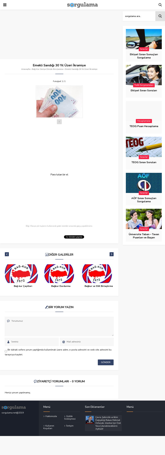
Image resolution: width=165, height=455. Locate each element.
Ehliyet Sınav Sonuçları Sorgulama (144, 56)
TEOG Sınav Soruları (143, 162)
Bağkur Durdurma (98, 286)
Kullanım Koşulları (48, 427)
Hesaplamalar (144, 121)
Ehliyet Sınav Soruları (144, 90)
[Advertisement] (59, 35)
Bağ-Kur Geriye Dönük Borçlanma (47, 69)
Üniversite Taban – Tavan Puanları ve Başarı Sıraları (144, 237)
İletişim (69, 425)
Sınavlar (144, 49)
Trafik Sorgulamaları (143, 85)
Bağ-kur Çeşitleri (61, 286)
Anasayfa (25, 69)
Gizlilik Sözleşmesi (70, 417)
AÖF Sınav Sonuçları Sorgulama (143, 200)
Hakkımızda (51, 416)
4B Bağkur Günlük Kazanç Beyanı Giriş (23, 288)
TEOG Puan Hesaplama (144, 126)
